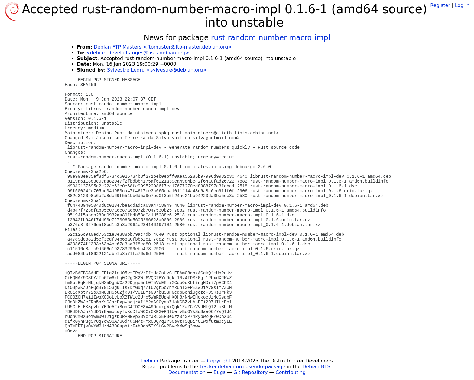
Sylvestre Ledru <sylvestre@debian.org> (157, 70)
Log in (462, 5)
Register (440, 5)
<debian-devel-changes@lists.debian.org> (138, 53)
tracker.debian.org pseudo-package (242, 366)
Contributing (291, 372)
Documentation (187, 372)
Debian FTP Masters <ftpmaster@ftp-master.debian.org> (163, 47)
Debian (149, 361)
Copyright (218, 361)
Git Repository (250, 372)
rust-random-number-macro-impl (270, 38)
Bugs (219, 372)
